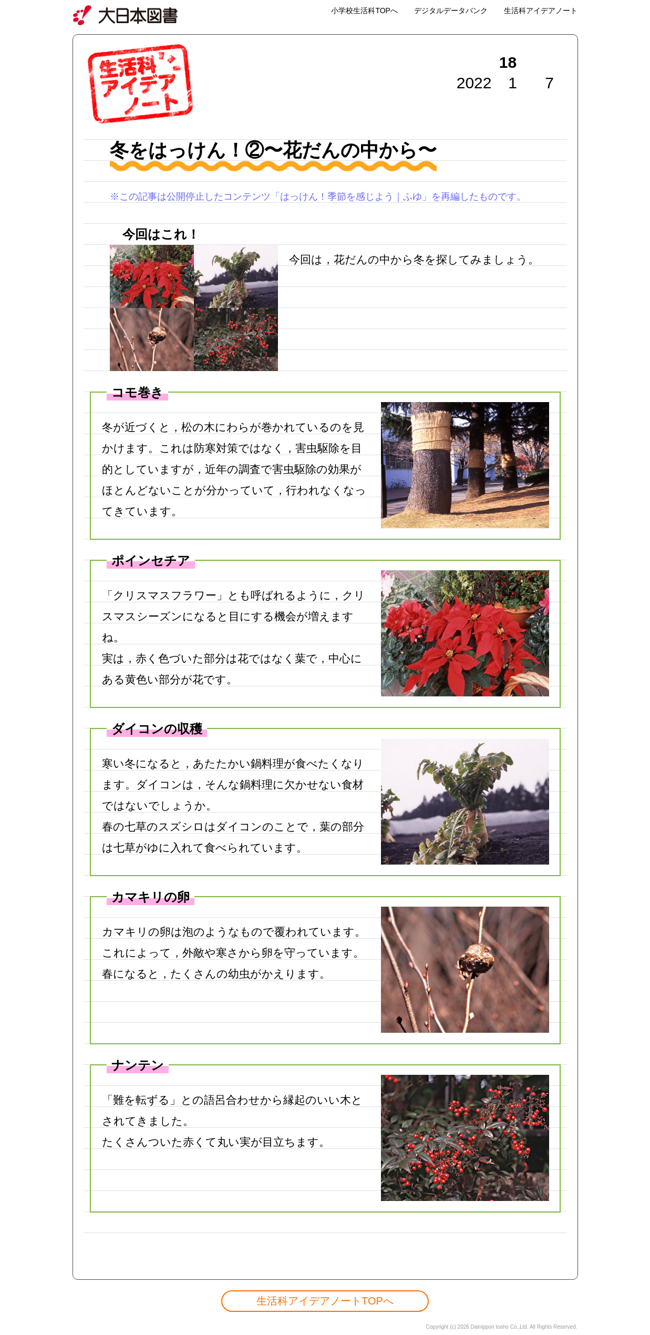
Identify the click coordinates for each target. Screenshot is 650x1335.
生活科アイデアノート (540, 10)
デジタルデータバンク (451, 10)
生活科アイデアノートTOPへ (325, 1301)
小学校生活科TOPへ (364, 10)
